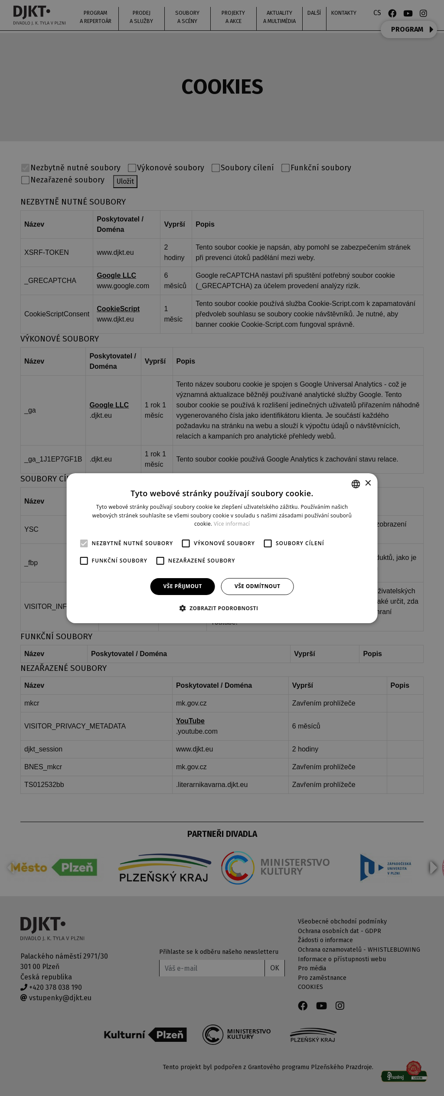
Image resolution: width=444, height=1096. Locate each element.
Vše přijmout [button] (182, 586)
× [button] (367, 483)
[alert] (222, 548)
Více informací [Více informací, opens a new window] (232, 523)
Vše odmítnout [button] (257, 586)
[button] (222, 608)
